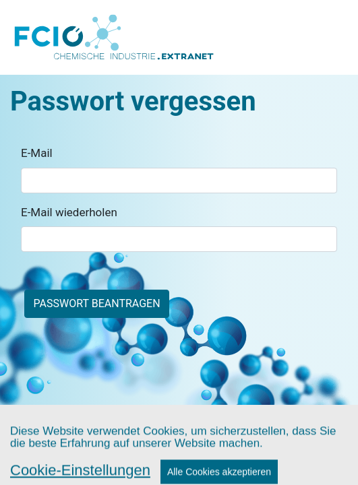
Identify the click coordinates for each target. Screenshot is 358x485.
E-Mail (37, 153)
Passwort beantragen (97, 303)
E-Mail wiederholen (69, 212)
